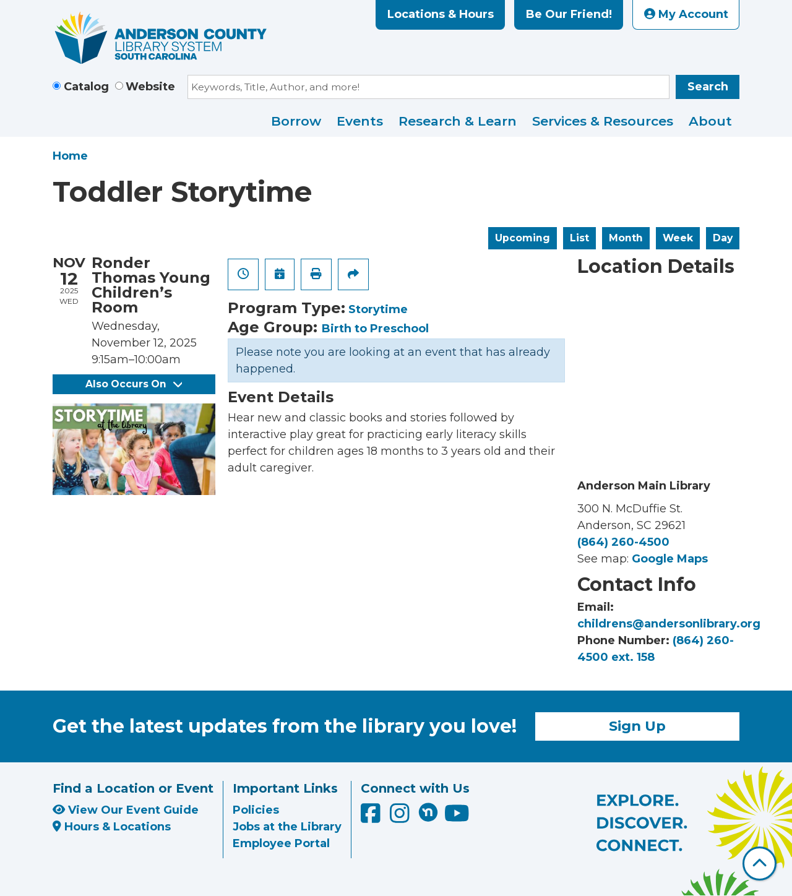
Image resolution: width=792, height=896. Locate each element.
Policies (256, 810)
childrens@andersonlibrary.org (668, 624)
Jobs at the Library (287, 827)
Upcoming (522, 238)
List (579, 238)
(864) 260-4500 (623, 542)
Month (626, 238)
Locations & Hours (440, 14)
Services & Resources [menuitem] (602, 121)
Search (707, 86)
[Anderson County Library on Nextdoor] (428, 812)
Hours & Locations (112, 827)
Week (678, 238)
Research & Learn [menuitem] (457, 121)
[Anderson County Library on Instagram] (401, 817)
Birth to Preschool (375, 328)
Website (150, 86)
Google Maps (670, 559)
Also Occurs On (133, 384)
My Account (686, 14)
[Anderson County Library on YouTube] (457, 817)
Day (723, 238)
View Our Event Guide (126, 810)
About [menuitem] (710, 121)
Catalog (86, 86)
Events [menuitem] (360, 121)
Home (70, 156)
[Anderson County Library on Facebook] (372, 817)
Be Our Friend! (569, 14)
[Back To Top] (759, 863)
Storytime (378, 309)
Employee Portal (281, 843)
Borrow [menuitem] (296, 121)
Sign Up (637, 725)
